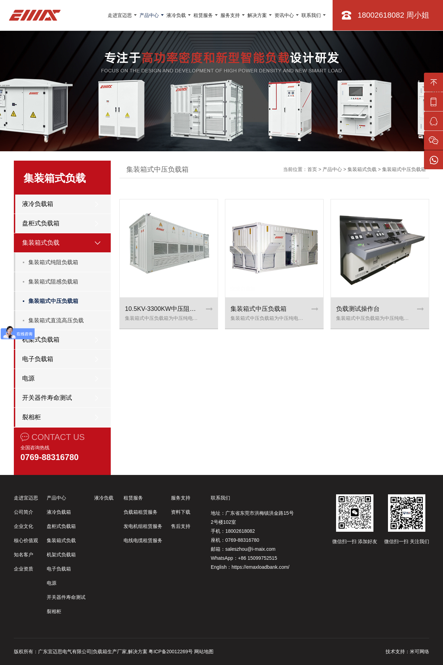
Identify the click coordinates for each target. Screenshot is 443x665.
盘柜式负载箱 (41, 223)
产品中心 (149, 15)
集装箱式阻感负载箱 (53, 282)
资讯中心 (284, 15)
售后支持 (180, 526)
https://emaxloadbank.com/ (260, 567)
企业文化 (23, 526)
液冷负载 (176, 15)
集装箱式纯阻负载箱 (53, 262)
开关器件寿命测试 (47, 397)
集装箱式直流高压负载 (56, 320)
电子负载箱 (37, 359)
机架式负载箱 (41, 339)
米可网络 (419, 651)
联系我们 (311, 15)
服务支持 (230, 15)
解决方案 (257, 15)
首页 (312, 169)
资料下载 (180, 512)
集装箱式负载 (41, 242)
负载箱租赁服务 (140, 512)
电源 (28, 378)
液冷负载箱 (37, 203)
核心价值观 (26, 540)
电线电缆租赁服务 (143, 540)
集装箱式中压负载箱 (53, 301)
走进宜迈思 (120, 15)
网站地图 (204, 651)
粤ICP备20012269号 (170, 651)
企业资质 (23, 569)
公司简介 (23, 512)
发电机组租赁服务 (143, 526)
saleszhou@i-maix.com (250, 549)
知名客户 (23, 554)
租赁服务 (203, 15)
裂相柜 (31, 417)
